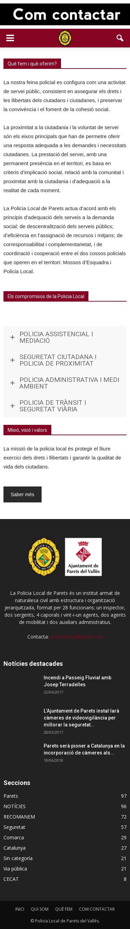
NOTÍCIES (14, 806)
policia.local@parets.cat (76, 636)
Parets (10, 796)
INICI (19, 909)
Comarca (13, 837)
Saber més (22, 494)
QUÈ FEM (63, 909)
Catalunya (14, 848)
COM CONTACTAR (97, 909)
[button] (120, 38)
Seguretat (14, 827)
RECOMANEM (19, 816)
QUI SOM (40, 909)
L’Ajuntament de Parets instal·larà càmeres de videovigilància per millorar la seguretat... (81, 717)
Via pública (15, 868)
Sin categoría (18, 858)
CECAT (11, 879)
